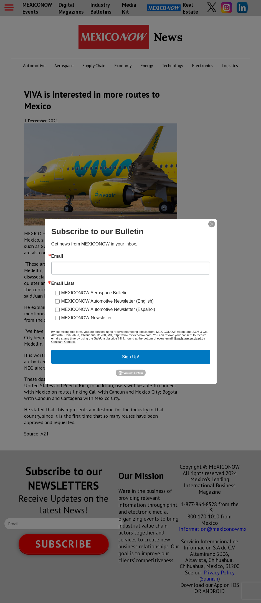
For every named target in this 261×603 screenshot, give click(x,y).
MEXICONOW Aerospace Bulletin (94, 292)
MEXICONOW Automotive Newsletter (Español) (108, 309)
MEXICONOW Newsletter (86, 317)
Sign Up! (130, 356)
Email (57, 256)
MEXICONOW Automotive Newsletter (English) (107, 301)
